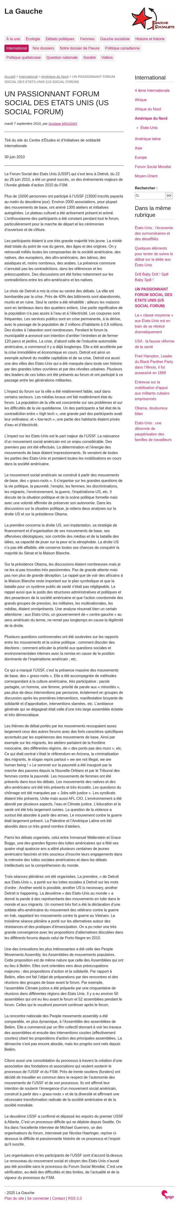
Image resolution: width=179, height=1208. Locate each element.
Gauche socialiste (115, 39)
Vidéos (107, 57)
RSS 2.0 (75, 1198)
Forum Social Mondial (153, 167)
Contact (58, 1198)
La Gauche (23, 11)
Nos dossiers (43, 48)
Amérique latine (148, 139)
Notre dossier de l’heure (80, 48)
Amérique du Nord (55, 77)
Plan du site (14, 1198)
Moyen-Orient (146, 176)
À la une (13, 39)
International (16, 48)
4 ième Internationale (152, 90)
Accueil (9, 77)
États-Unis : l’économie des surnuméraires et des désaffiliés (154, 233)
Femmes (87, 39)
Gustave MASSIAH (62, 123)
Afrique (141, 100)
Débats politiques (60, 39)
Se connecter (38, 1198)
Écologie (33, 39)
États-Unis (149, 128)
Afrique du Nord (148, 109)
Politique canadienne (122, 48)
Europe (141, 157)
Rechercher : (146, 188)
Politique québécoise (23, 57)
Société (89, 57)
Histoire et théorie (150, 39)
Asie (138, 148)
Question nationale (61, 57)
